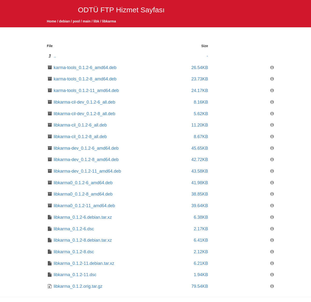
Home (51, 21)
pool (76, 21)
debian (64, 21)
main (87, 21)
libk (96, 21)
